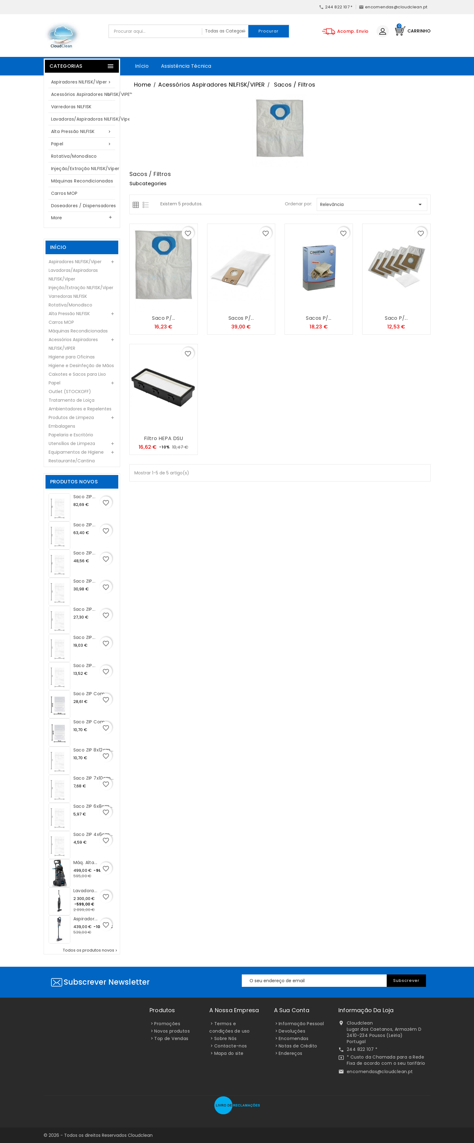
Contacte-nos (230, 1046)
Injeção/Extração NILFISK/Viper (85, 168)
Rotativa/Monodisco (74, 156)
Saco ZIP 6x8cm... (93, 806)
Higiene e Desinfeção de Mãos (81, 365)
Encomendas (293, 1038)
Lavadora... (85, 891)
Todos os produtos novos (90, 950)
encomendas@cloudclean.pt (380, 1071)
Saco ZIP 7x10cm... (93, 778)
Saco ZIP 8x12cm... (93, 750)
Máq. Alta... (85, 862)
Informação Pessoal (301, 1024)
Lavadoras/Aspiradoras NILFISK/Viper (85, 119)
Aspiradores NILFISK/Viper (82, 82)
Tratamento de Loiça (71, 400)
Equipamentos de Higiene (76, 452)
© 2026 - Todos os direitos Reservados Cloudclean (98, 1135)
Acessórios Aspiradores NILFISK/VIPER (85, 94)
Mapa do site (229, 1053)
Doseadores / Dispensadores (83, 206)
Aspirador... (85, 919)
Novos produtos (172, 1031)
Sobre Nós (225, 1038)
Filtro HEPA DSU (163, 438)
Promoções (167, 1024)
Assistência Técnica (186, 66)
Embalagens (62, 426)
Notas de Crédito (298, 1046)
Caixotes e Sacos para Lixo (77, 374)
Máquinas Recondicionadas (82, 181)
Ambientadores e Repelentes (80, 409)
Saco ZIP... (84, 497)
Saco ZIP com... (90, 694)
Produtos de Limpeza (71, 417)
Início (142, 66)
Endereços (290, 1053)
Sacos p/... (241, 318)
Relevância (372, 204)
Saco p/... (163, 318)
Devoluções (292, 1031)
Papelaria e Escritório (71, 435)
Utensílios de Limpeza (72, 443)
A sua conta (291, 1010)
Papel (82, 144)
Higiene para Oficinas (72, 357)
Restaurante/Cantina (72, 461)
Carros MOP (64, 193)
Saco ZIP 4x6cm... (93, 834)
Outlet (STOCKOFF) (70, 391)
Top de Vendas (171, 1038)
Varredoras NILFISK (71, 107)
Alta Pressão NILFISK (82, 131)
